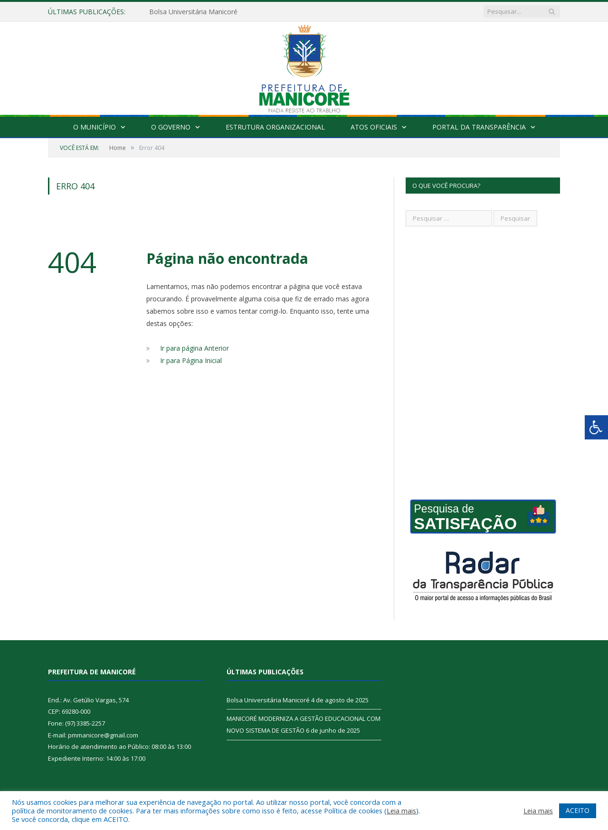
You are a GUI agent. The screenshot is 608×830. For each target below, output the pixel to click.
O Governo (170, 126)
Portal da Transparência (479, 126)
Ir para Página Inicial (191, 360)
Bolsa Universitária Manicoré (193, 12)
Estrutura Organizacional (275, 126)
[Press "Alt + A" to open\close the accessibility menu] (596, 427)
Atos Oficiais (374, 126)
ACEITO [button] (577, 810)
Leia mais (401, 810)
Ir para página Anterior (194, 348)
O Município (94, 126)
